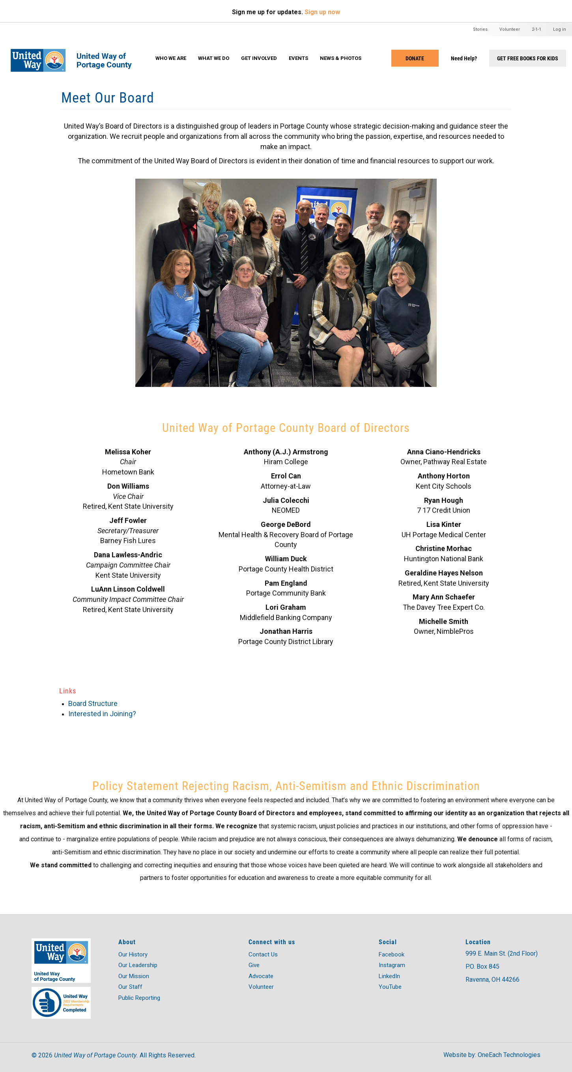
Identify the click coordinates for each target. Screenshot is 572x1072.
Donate (415, 58)
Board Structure (93, 703)
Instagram (392, 965)
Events (298, 58)
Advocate (261, 976)
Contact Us (263, 954)
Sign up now (322, 12)
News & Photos (340, 58)
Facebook (391, 954)
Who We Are (170, 58)
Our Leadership (137, 965)
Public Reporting (139, 997)
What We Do (213, 58)
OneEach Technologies (509, 1055)
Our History (133, 954)
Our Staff (130, 986)
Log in (559, 29)
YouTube (390, 986)
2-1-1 (536, 29)
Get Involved (259, 58)
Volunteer (509, 29)
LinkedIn (389, 976)
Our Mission (133, 976)
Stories (480, 29)
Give (254, 965)
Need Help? (464, 58)
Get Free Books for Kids (527, 58)
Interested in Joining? (102, 714)
